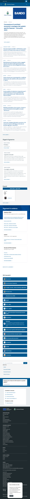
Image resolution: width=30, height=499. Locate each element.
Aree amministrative (6, 419)
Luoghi (4, 457)
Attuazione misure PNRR (7, 477)
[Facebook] (3, 490)
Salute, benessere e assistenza (8, 440)
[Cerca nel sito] (26, 4)
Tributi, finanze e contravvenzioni (8, 441)
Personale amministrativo (7, 420)
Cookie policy (5, 478)
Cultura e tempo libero (6, 434)
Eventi (4, 459)
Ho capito (11, 495)
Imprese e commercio (6, 438)
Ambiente (4, 427)
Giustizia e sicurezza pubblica (7, 436)
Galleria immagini (5, 456)
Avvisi (4, 451)
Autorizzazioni (5, 431)
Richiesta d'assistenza (6, 475)
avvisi (4, 60)
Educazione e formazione (7, 435)
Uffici (3, 415)
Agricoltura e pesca (6, 426)
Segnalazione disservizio (7, 474)
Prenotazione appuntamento (7, 473)
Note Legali (4, 480)
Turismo (4, 443)
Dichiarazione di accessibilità (7, 482)
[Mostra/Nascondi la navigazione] (1, 4)
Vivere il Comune (6, 455)
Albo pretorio (5, 486)
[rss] (5, 490)
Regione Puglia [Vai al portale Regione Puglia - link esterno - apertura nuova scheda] (5, 1)
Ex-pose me (9, 198)
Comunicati (4, 450)
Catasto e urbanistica (6, 433)
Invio (25, 363)
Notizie (4, 449)
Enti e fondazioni (5, 421)
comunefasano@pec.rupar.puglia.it (17, 468)
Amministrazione (6, 412)
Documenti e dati (5, 414)
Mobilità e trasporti (6, 439)
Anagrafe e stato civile (6, 429)
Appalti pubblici (5, 430)
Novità (4, 447)
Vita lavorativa (5, 444)
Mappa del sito (5, 494)
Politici (4, 418)
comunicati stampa (6, 46)
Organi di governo (6, 416)
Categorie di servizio (7, 425)
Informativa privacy (6, 479)
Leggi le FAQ (5, 472)
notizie (4, 75)
